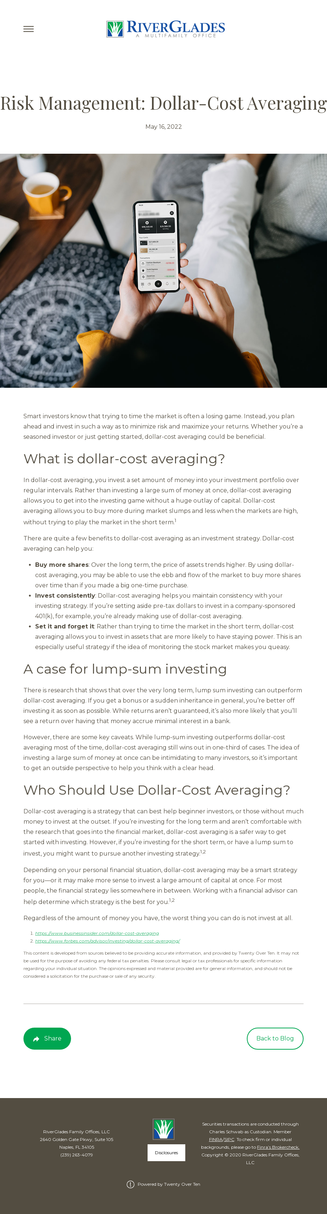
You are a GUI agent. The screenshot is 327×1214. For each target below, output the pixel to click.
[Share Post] (47, 1039)
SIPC (229, 1139)
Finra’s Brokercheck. (278, 1147)
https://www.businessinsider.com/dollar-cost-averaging (97, 933)
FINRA (216, 1139)
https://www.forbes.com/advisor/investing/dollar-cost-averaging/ (107, 941)
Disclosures (166, 1152)
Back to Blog (275, 1038)
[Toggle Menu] (28, 29)
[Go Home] (163, 29)
